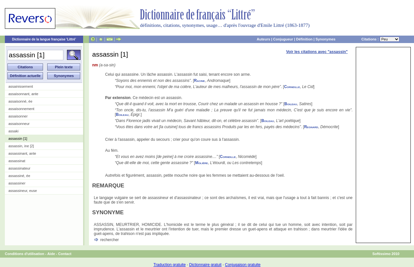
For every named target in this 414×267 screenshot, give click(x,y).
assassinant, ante (22, 153)
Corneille (292, 86)
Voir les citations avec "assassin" (317, 52)
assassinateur (19, 168)
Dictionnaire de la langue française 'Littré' (44, 39)
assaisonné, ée (20, 101)
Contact (64, 254)
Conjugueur (283, 39)
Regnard (311, 127)
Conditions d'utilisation (24, 254)
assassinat (16, 161)
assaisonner (17, 116)
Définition (304, 39)
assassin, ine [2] (21, 146)
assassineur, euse (22, 191)
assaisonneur (18, 124)
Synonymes (325, 39)
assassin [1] (17, 138)
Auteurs (263, 39)
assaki (13, 131)
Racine (199, 80)
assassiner (17, 183)
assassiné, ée (19, 176)
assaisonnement (21, 109)
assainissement (20, 86)
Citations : (380, 39)
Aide (51, 254)
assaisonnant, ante (23, 94)
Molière (201, 163)
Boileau (290, 104)
